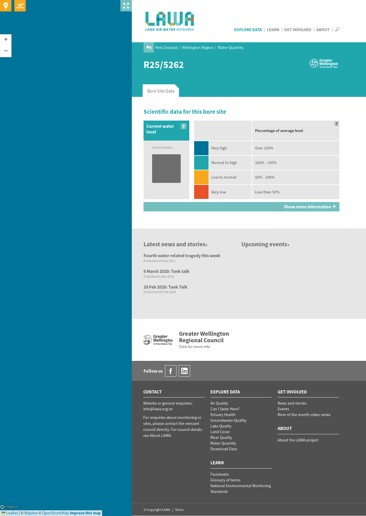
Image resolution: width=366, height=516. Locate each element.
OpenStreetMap (55, 512)
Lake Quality (221, 426)
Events (283, 408)
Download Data (223, 448)
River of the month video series (304, 414)
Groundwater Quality (228, 420)
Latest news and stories (176, 244)
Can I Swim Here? (225, 408)
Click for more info (194, 346)
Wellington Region (197, 47)
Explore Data (248, 29)
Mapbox (9, 507)
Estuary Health (223, 414)
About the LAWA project (298, 440)
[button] (5, 40)
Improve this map (85, 512)
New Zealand (166, 47)
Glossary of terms (225, 480)
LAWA (170, 21)
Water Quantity (231, 47)
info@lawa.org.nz (158, 408)
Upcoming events (265, 244)
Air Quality (219, 403)
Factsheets (219, 474)
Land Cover (220, 431)
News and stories (292, 403)
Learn (273, 29)
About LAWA (160, 435)
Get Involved (297, 29)
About (322, 29)
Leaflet (9, 512)
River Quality (221, 437)
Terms (179, 509)
